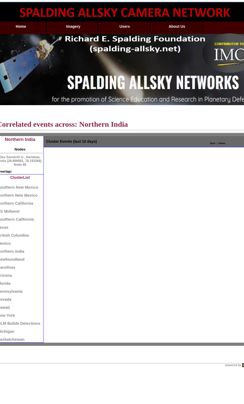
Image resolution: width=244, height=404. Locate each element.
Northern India (20, 139)
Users (124, 26)
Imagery (73, 26)
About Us (177, 26)
